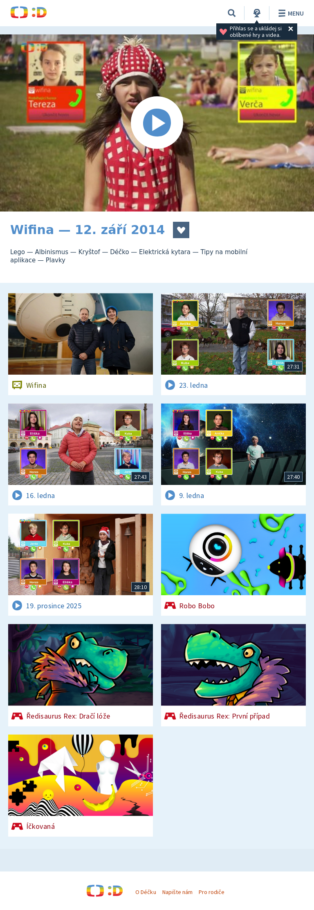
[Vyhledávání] (232, 13)
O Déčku (145, 892)
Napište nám (177, 892)
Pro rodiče (211, 892)
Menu (290, 13)
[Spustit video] (157, 123)
